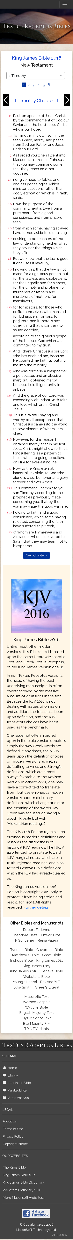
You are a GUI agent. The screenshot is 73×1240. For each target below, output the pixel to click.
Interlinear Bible (17, 1083)
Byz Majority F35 (36, 1023)
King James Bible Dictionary (23, 1182)
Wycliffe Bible (36, 1007)
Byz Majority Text (36, 1018)
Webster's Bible (36, 977)
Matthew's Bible (25, 955)
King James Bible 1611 (19, 1175)
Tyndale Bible (21, 950)
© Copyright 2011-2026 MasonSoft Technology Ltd (36, 1227)
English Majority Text (36, 1013)
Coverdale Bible (49, 950)
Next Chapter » (36, 555)
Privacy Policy (13, 1136)
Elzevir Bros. (51, 935)
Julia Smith (23, 987)
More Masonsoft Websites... (24, 1198)
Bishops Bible (21, 960)
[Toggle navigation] (64, 4)
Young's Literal (25, 982)
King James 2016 (23, 971)
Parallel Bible (15, 1090)
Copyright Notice (16, 1144)
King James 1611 (49, 960)
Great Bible (51, 955)
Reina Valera (48, 940)
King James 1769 (36, 966)
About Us (10, 1121)
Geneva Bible (52, 971)
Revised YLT (50, 982)
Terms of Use (13, 1129)
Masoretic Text (36, 997)
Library (10, 1075)
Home (10, 1068)
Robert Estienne (36, 930)
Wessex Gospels (36, 1002)
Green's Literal (47, 987)
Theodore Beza (25, 935)
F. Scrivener (24, 940)
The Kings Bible (14, 1167)
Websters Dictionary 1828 (22, 1190)
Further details (36, 907)
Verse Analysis (16, 1098)
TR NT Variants (36, 1029)
